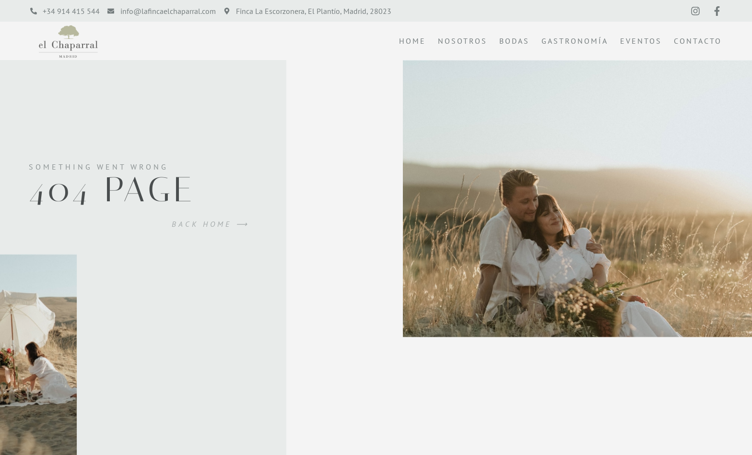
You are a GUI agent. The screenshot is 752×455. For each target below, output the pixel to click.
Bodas (514, 41)
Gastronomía (574, 41)
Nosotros (462, 41)
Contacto (698, 41)
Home (412, 41)
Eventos (641, 41)
